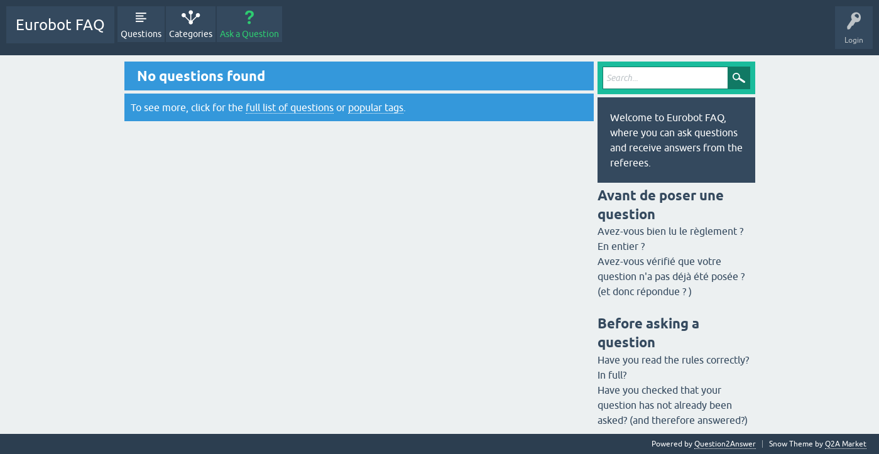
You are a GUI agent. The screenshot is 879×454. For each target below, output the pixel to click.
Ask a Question (249, 34)
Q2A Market (845, 444)
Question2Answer (725, 444)
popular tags (375, 107)
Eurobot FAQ (60, 24)
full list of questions (290, 107)
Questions (141, 34)
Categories (190, 34)
